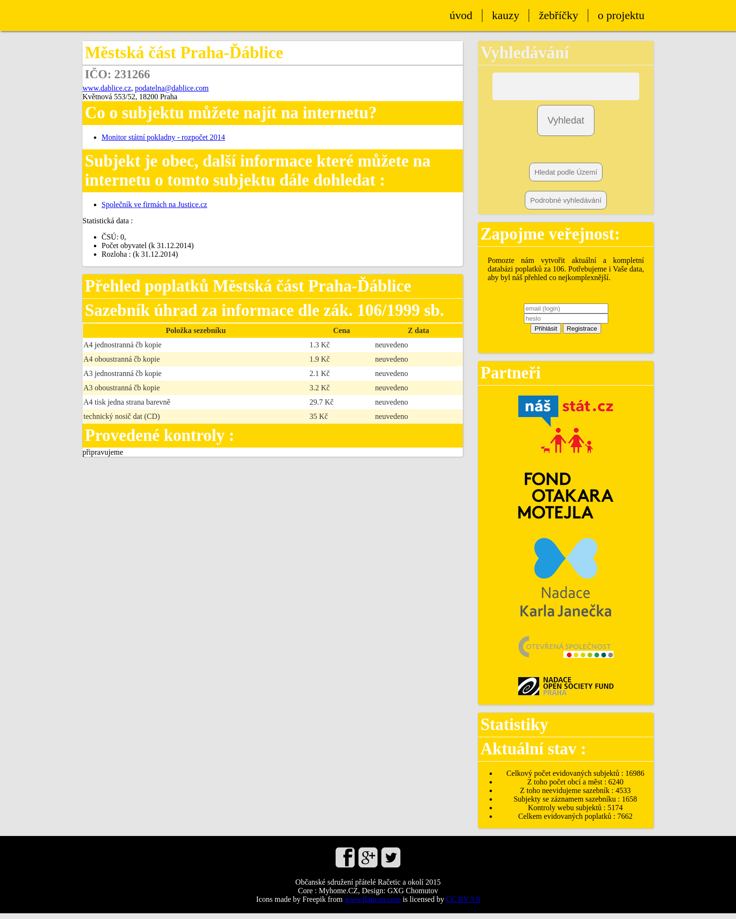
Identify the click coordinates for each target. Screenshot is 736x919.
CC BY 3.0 (463, 905)
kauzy (505, 15)
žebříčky (558, 15)
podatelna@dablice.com (172, 88)
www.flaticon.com (373, 905)
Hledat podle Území (565, 178)
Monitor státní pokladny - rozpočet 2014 (163, 137)
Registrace (582, 334)
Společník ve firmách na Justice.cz (154, 204)
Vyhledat (565, 126)
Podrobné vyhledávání (565, 206)
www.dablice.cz (106, 88)
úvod (461, 15)
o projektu (621, 15)
